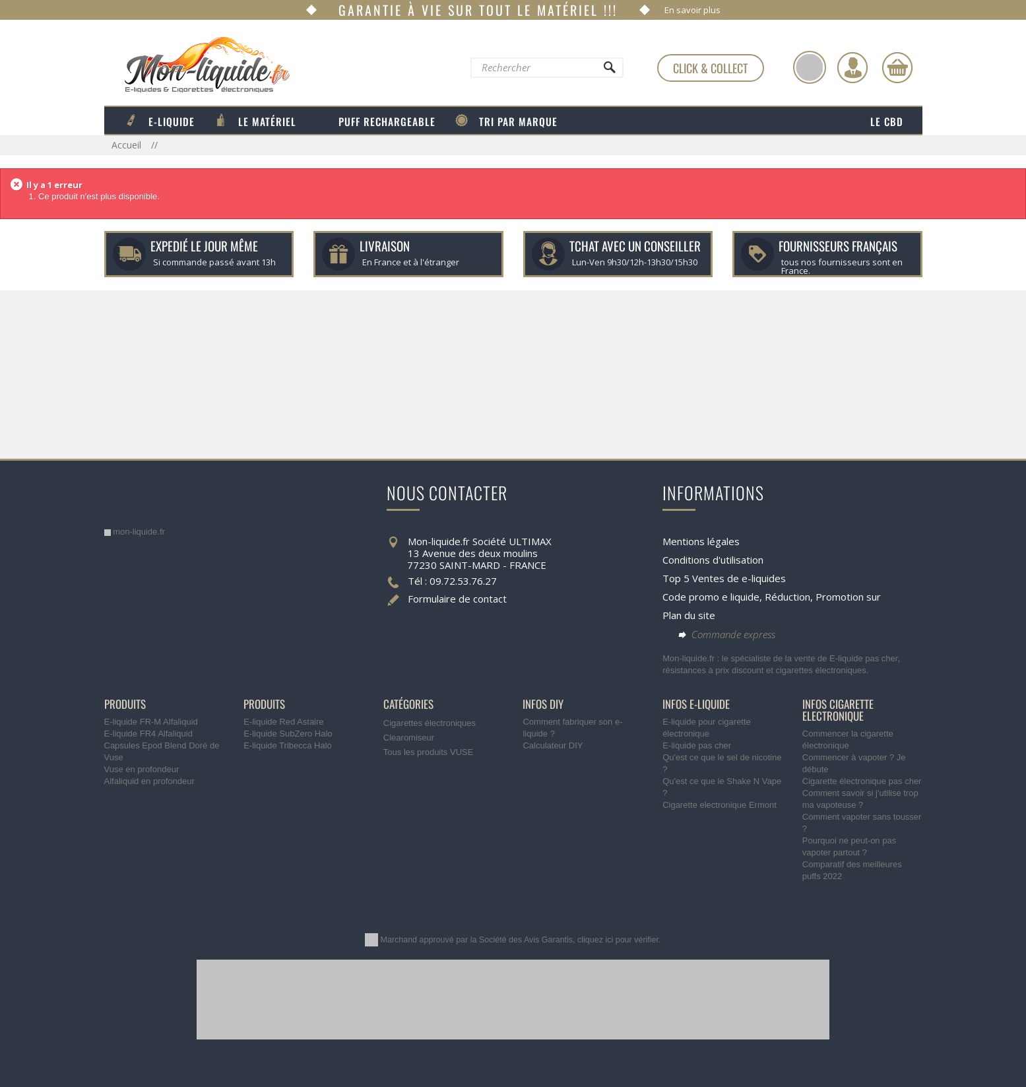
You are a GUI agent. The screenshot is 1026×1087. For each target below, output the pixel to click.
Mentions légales (701, 541)
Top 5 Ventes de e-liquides (724, 578)
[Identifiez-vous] (852, 67)
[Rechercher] (608, 70)
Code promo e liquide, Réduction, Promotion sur (771, 596)
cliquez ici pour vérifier (617, 939)
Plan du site (688, 615)
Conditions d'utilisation (712, 559)
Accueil (128, 145)
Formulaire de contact (457, 598)
